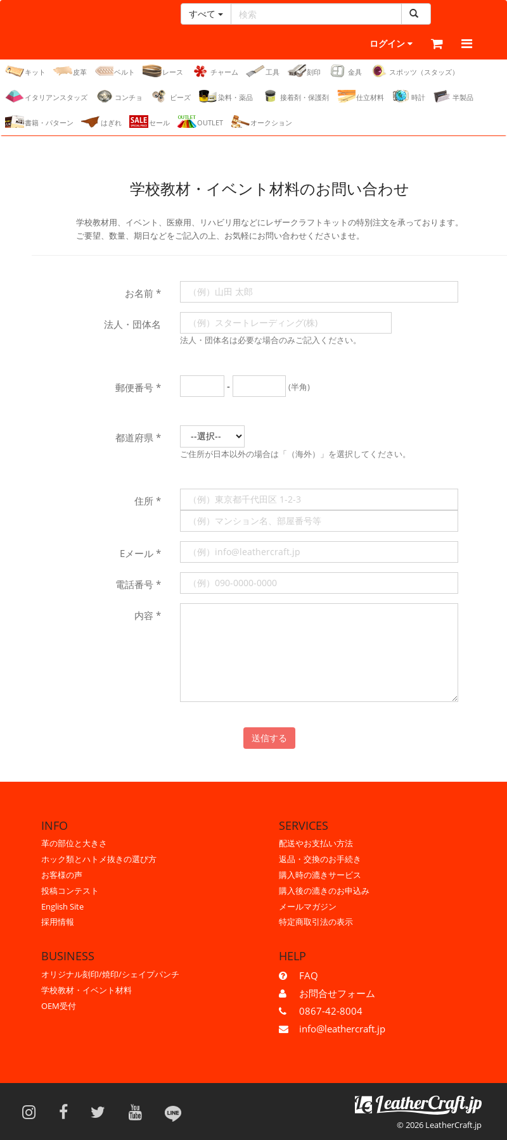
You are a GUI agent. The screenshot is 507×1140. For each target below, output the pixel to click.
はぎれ (101, 122)
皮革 (70, 71)
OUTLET (200, 122)
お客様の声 (61, 874)
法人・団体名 (132, 324)
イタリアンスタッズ (46, 97)
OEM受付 (58, 1006)
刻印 (304, 71)
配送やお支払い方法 (316, 843)
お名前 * (143, 293)
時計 (408, 97)
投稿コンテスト (70, 890)
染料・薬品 (225, 97)
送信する (269, 738)
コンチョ (119, 97)
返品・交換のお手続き (320, 859)
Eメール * (140, 554)
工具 (262, 71)
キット (25, 71)
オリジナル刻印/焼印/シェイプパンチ (110, 974)
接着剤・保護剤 (294, 97)
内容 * (147, 616)
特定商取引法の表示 (316, 921)
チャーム (214, 71)
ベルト (114, 71)
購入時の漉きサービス (320, 874)
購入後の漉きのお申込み (324, 890)
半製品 (453, 97)
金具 (345, 71)
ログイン (364, 44)
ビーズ (170, 97)
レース (163, 71)
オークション (261, 122)
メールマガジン (308, 906)
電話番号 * (138, 585)
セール (149, 122)
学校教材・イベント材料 (86, 990)
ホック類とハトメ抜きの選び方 (99, 859)
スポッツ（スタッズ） (414, 71)
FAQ (308, 975)
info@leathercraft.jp (342, 1028)
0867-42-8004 (331, 1011)
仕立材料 (360, 97)
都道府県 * (138, 438)
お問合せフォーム (337, 993)
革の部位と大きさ (74, 843)
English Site (62, 906)
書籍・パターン (39, 122)
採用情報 (57, 921)
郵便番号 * (138, 388)
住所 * (147, 501)
